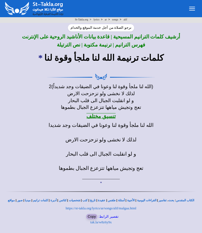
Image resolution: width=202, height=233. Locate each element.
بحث (171, 200)
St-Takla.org (81, 19)
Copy (92, 216)
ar (106, 19)
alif (125, 19)
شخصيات (74, 200)
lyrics (96, 19)
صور (20, 200)
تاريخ (93, 200)
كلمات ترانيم (40, 200)
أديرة (53, 200)
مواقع (11, 200)
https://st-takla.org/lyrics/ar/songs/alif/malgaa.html (101, 208)
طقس (112, 200)
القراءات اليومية (146, 200)
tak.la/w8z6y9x (101, 222)
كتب (84, 200)
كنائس (63, 200)
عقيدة (101, 200)
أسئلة (121, 200)
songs (115, 19)
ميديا (28, 200)
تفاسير (163, 200)
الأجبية (131, 200)
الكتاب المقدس (185, 200)
